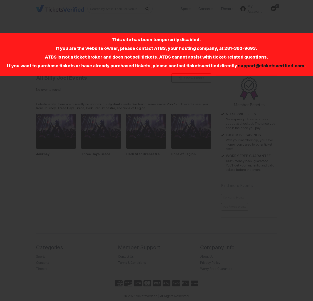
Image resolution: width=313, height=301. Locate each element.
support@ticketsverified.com (271, 65)
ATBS (160, 48)
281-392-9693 (240, 48)
